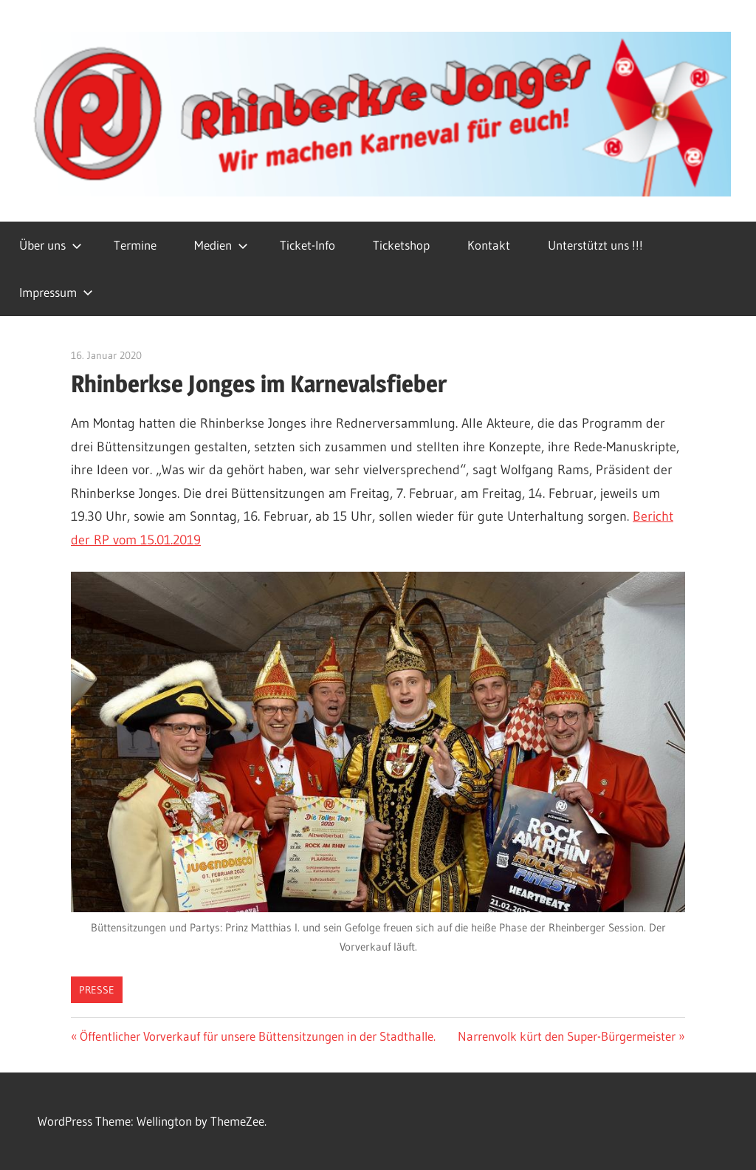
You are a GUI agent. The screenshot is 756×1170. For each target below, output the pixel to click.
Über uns (50, 245)
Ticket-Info (307, 245)
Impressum (56, 292)
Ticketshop (401, 245)
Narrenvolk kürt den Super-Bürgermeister (567, 1036)
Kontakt (488, 245)
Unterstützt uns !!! (595, 245)
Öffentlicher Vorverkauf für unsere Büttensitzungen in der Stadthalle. (257, 1036)
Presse (96, 989)
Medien (221, 245)
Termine (135, 245)
